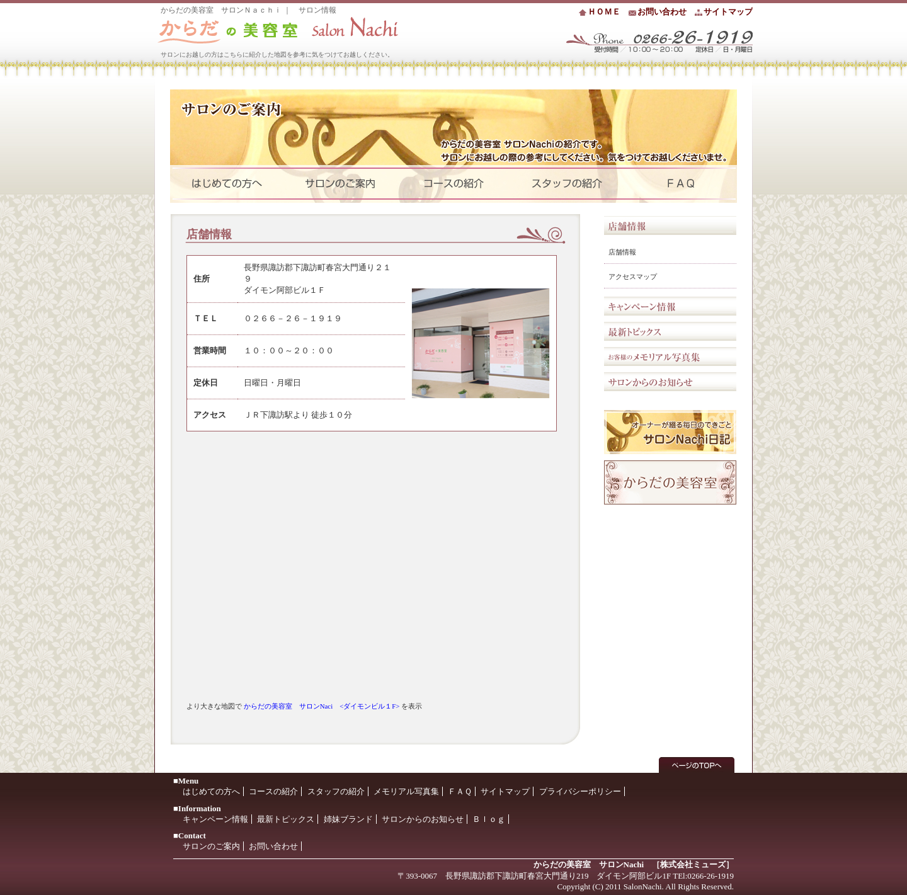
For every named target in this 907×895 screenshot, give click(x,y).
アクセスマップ (632, 276)
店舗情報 (622, 252)
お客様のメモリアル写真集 (670, 356)
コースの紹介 (273, 791)
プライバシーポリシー (580, 791)
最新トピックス (670, 331)
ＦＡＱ (460, 791)
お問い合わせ (662, 11)
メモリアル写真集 (406, 791)
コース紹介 (453, 184)
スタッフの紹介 (336, 791)
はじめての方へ (226, 184)
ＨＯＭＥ (604, 11)
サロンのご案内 (340, 184)
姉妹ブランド (348, 819)
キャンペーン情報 (670, 306)
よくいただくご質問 (680, 184)
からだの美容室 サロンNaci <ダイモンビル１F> (322, 706)
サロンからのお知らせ (670, 381)
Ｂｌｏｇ (488, 819)
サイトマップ (728, 11)
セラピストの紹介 (567, 184)
